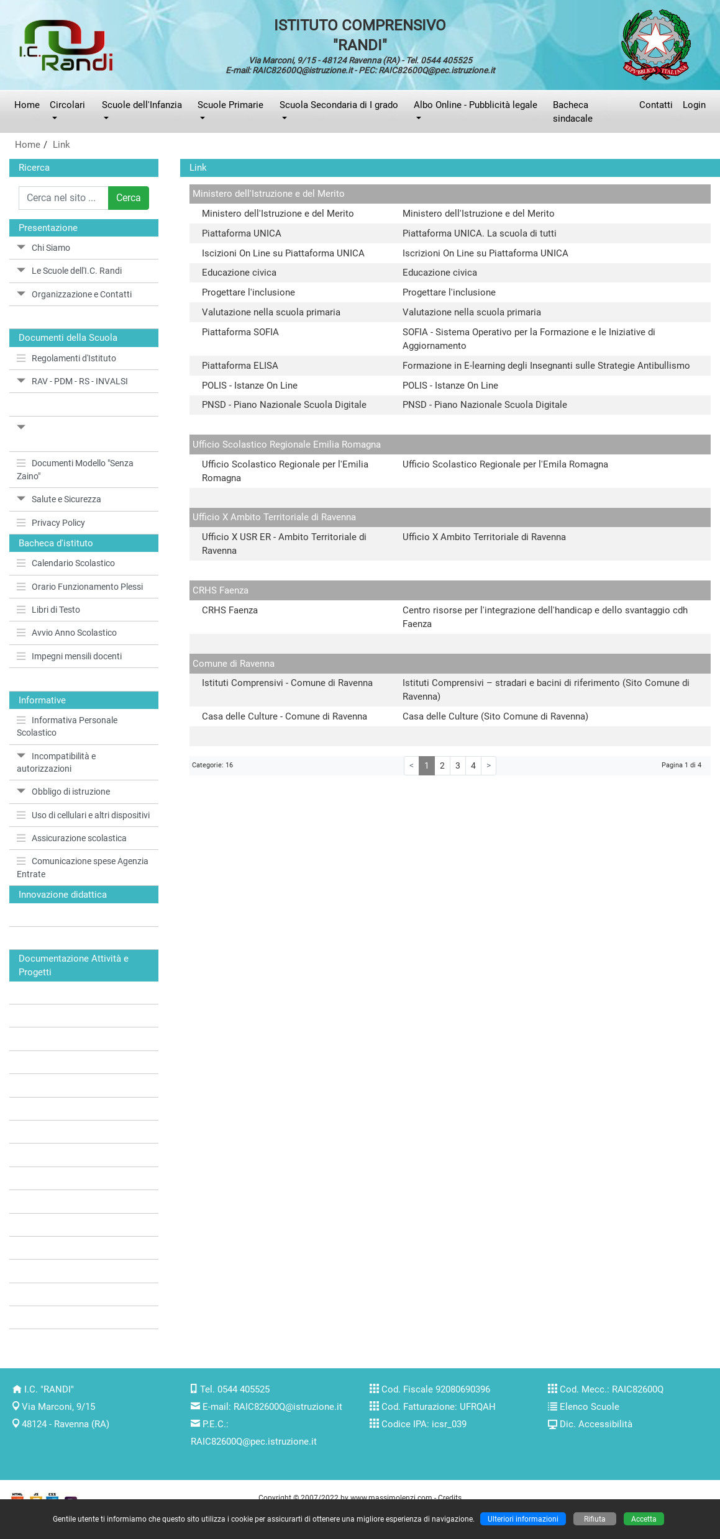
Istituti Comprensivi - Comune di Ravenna (287, 682)
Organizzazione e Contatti (74, 294)
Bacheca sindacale (573, 111)
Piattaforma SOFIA (240, 332)
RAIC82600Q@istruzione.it (288, 1406)
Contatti (656, 105)
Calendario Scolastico (66, 563)
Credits (450, 1497)
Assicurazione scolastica (72, 838)
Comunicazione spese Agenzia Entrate (82, 867)
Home (27, 105)
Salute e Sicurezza (59, 499)
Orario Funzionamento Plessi (80, 587)
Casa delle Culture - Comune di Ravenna (284, 716)
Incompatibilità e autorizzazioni (56, 762)
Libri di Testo (48, 610)
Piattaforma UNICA (241, 233)
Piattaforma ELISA (240, 365)
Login (694, 105)
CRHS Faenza (230, 610)
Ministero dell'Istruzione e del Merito (278, 213)
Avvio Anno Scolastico (67, 633)
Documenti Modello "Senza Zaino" (75, 469)
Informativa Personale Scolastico (67, 726)
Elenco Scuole (589, 1406)
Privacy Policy (51, 523)
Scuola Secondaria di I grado (339, 105)
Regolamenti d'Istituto (66, 358)
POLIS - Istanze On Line (250, 385)
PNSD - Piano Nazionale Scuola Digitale (284, 404)
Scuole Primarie (230, 105)
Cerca (128, 198)
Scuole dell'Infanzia (142, 105)
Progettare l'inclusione (248, 292)
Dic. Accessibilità (596, 1424)
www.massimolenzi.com (391, 1497)
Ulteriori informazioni (523, 1518)
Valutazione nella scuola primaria (271, 312)
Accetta (644, 1518)
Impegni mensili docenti (69, 656)
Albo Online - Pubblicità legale (475, 105)
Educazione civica (239, 272)
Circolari (67, 105)
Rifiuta (595, 1518)
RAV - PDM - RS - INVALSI (72, 381)
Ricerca (34, 167)
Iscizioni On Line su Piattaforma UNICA (283, 253)
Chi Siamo (43, 248)
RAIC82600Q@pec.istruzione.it (254, 1441)
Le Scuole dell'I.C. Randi (69, 271)
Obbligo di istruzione (63, 792)
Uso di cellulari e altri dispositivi (83, 815)
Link (61, 144)
